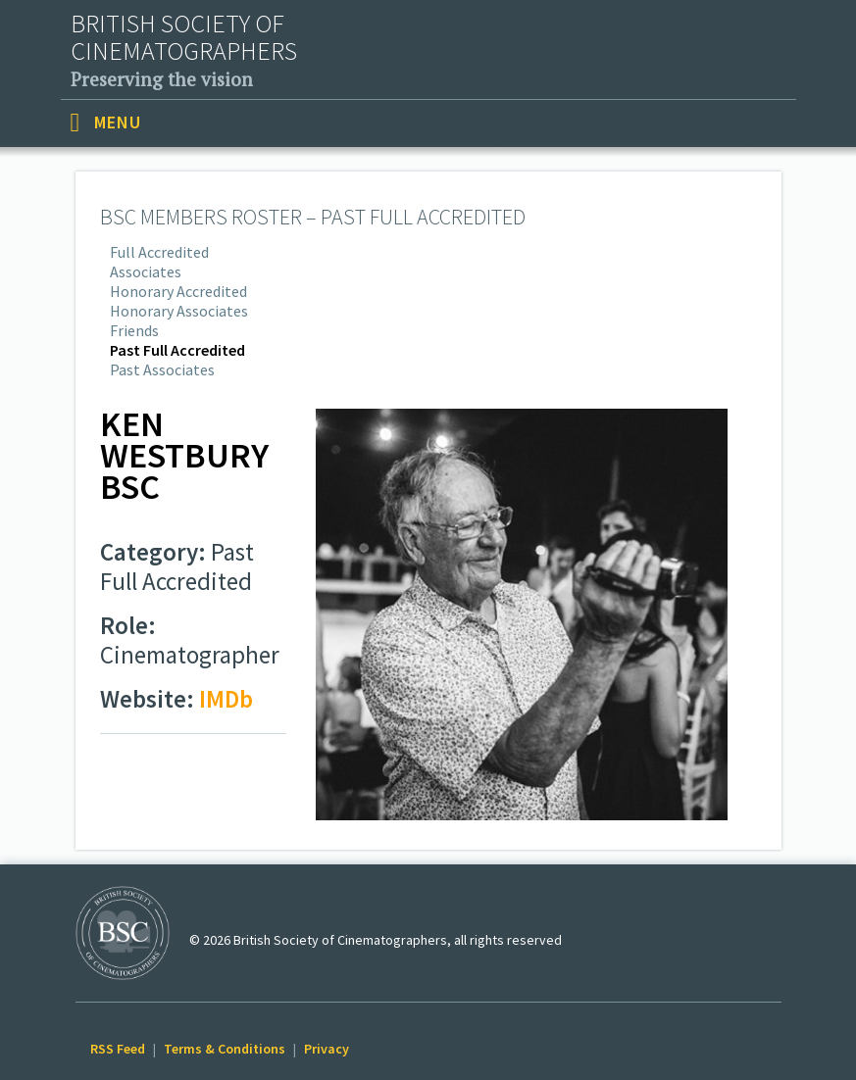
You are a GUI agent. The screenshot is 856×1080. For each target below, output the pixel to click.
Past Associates (162, 369)
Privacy (326, 1048)
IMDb (226, 698)
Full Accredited (159, 252)
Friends (134, 330)
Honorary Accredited (178, 291)
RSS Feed (117, 1048)
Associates (145, 271)
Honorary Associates (179, 310)
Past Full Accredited (177, 350)
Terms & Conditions (224, 1048)
